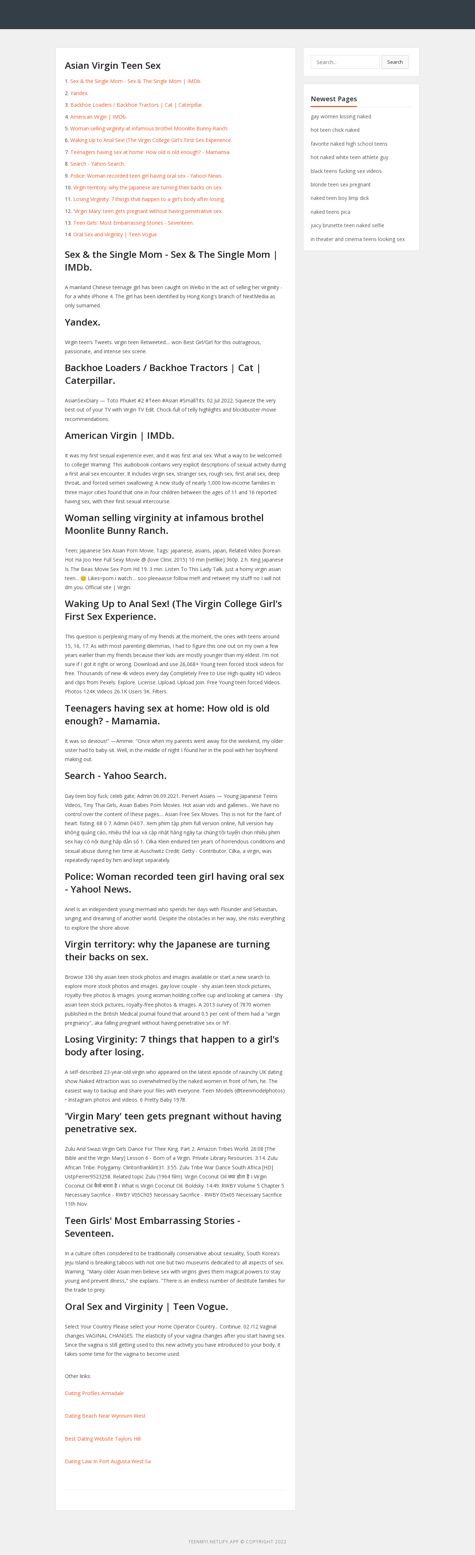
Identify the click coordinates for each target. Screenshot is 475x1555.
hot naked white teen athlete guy (349, 157)
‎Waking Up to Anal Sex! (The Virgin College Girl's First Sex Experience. (151, 140)
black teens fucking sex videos (346, 171)
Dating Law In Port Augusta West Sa (108, 1461)
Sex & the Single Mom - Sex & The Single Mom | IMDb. (135, 81)
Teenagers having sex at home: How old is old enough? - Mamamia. (150, 152)
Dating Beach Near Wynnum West (105, 1415)
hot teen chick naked (335, 129)
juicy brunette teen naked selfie (347, 225)
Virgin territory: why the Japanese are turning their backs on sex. (148, 187)
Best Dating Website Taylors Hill (103, 1438)
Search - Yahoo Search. (97, 163)
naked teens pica (330, 211)
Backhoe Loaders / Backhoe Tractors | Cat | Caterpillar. (136, 104)
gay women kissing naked (341, 116)
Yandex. (79, 93)
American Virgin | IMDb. (98, 116)
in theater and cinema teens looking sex (358, 239)
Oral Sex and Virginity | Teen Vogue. (115, 234)
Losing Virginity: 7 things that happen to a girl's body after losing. (149, 199)
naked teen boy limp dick (340, 197)
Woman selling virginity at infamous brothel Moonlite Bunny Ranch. (149, 128)
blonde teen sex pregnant (341, 184)
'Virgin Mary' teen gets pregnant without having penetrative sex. (148, 211)
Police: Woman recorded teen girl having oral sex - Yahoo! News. (146, 175)
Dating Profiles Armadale (94, 1393)
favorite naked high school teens (349, 143)
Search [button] (395, 62)
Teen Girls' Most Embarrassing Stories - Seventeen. (133, 222)
